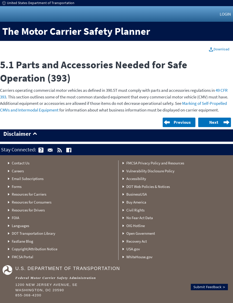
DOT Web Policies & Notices (148, 186)
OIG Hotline (135, 225)
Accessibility (136, 178)
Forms (16, 186)
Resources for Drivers (28, 210)
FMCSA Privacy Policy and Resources (155, 163)
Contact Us (20, 163)
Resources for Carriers (29, 194)
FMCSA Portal (22, 256)
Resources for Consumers (31, 202)
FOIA (15, 217)
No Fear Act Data (139, 217)
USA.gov (133, 248)
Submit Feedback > (209, 287)
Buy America (136, 202)
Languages (20, 225)
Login (225, 14)
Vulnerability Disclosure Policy (150, 171)
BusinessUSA (136, 194)
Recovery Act (136, 241)
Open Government (140, 233)
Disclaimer (17, 134)
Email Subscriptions (27, 178)
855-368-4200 (28, 295)
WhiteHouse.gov (139, 256)
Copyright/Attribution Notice (34, 248)
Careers (18, 171)
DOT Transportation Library (33, 233)
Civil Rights (135, 210)
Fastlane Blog (22, 241)
